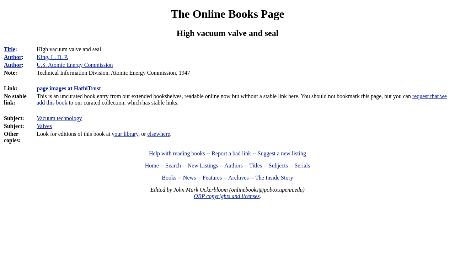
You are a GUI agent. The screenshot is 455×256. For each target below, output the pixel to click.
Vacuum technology (59, 118)
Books (169, 178)
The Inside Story (274, 178)
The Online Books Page (227, 13)
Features (212, 178)
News (189, 178)
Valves (44, 126)
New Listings (203, 165)
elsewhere (159, 134)
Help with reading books (177, 153)
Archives (238, 178)
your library (125, 134)
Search (173, 165)
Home (152, 165)
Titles (255, 165)
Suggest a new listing (282, 153)
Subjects (278, 165)
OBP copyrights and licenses (226, 196)
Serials (302, 165)
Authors (233, 165)
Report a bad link (231, 153)
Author (13, 57)
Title (9, 49)
